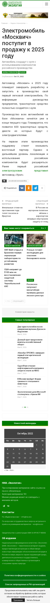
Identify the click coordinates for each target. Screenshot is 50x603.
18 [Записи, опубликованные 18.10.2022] (13, 458)
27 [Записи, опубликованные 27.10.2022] (25, 462)
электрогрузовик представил (25, 170)
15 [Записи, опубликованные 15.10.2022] (36, 454)
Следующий (18, 301)
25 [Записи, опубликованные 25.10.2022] (13, 462)
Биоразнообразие (35, 246)
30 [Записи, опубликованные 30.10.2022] (43, 462)
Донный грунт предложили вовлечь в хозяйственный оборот (29, 342)
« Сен (6, 470)
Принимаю (18, 600)
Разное (22, 72)
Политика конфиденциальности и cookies (25, 575)
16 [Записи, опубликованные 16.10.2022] (43, 454)
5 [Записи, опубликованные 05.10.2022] (19, 449)
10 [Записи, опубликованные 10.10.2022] (7, 454)
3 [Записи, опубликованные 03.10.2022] (7, 449)
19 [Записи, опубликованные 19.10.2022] (19, 458)
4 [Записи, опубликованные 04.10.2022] (13, 449)
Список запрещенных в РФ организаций (25, 584)
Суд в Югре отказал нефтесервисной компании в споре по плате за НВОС (30, 368)
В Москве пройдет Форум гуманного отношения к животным (29, 381)
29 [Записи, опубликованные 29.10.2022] (36, 462)
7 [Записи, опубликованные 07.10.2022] (30, 449)
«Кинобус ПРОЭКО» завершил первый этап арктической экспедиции (30, 355)
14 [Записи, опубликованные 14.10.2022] (30, 454)
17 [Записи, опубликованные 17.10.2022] (7, 458)
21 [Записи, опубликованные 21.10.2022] (30, 458)
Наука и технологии (10, 72)
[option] (25, 362)
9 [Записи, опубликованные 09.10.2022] (42, 449)
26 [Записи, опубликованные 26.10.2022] (19, 462)
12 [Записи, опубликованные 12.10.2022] (19, 454)
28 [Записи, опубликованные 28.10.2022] (30, 462)
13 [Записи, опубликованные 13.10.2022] (25, 454)
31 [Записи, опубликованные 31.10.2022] (7, 466)
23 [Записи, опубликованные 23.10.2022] (43, 458)
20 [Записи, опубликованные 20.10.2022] (25, 458)
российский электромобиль (18, 181)
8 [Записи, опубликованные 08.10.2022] (36, 449)
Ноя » (12, 470)
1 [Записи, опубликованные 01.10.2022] (36, 445)
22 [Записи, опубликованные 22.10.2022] (36, 458)
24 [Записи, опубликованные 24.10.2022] (7, 462)
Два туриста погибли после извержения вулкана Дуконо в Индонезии (31, 329)
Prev (7, 301)
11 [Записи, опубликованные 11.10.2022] (13, 454)
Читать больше (33, 600)
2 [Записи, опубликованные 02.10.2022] (42, 445)
